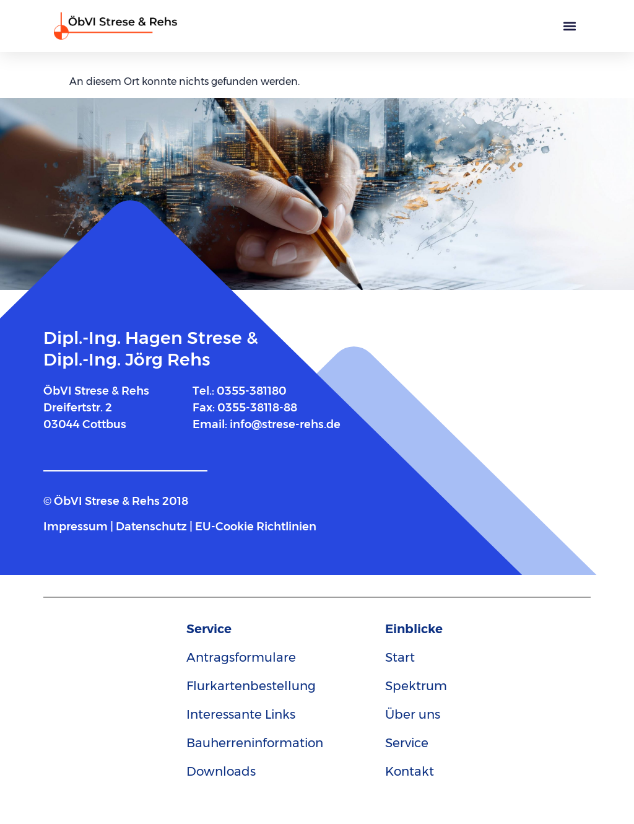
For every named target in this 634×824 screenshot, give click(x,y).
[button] (570, 26)
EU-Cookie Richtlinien (255, 526)
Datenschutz (151, 526)
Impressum (76, 526)
